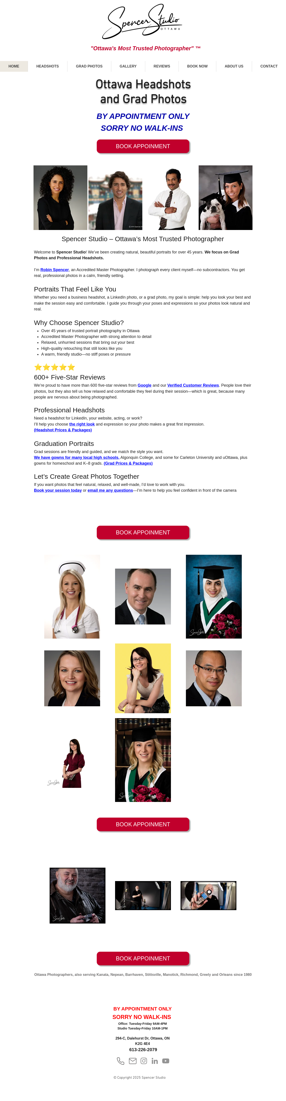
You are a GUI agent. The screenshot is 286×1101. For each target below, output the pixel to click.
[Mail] (132, 1061)
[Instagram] (143, 1061)
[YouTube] (165, 1061)
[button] (47, 66)
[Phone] (120, 1061)
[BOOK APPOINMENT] (143, 146)
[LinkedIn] (154, 1061)
